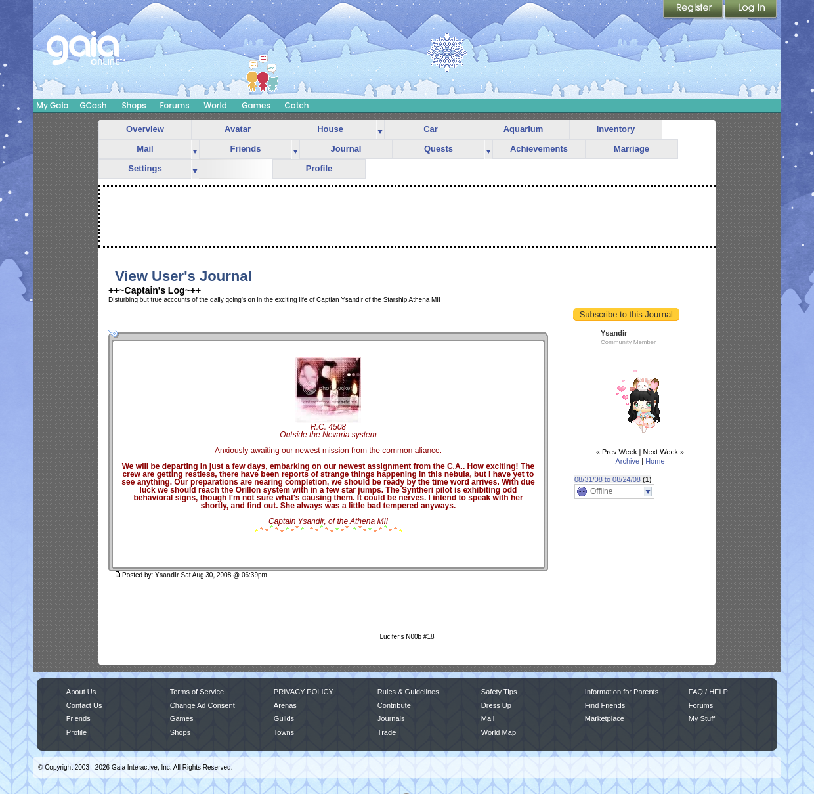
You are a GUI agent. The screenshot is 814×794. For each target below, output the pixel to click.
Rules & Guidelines (408, 691)
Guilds (284, 718)
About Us (81, 691)
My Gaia (52, 105)
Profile (319, 168)
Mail (145, 149)
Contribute (394, 705)
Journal (346, 149)
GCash (93, 105)
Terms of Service (197, 691)
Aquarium (523, 129)
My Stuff (702, 718)
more (380, 129)
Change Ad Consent (202, 705)
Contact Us (84, 705)
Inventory (616, 129)
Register (694, 10)
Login (751, 10)
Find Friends (605, 705)
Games (256, 105)
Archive (627, 461)
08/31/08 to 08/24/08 (607, 479)
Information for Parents (621, 691)
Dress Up (496, 705)
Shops (133, 105)
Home (654, 461)
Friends (245, 149)
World (215, 105)
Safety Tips (499, 691)
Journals (391, 718)
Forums (174, 105)
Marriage (631, 149)
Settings (144, 168)
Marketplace (604, 718)
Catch (297, 105)
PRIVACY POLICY (303, 691)
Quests (438, 149)
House (330, 129)
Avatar (238, 129)
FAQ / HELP (708, 691)
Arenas (285, 705)
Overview (145, 129)
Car (430, 129)
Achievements (539, 149)
